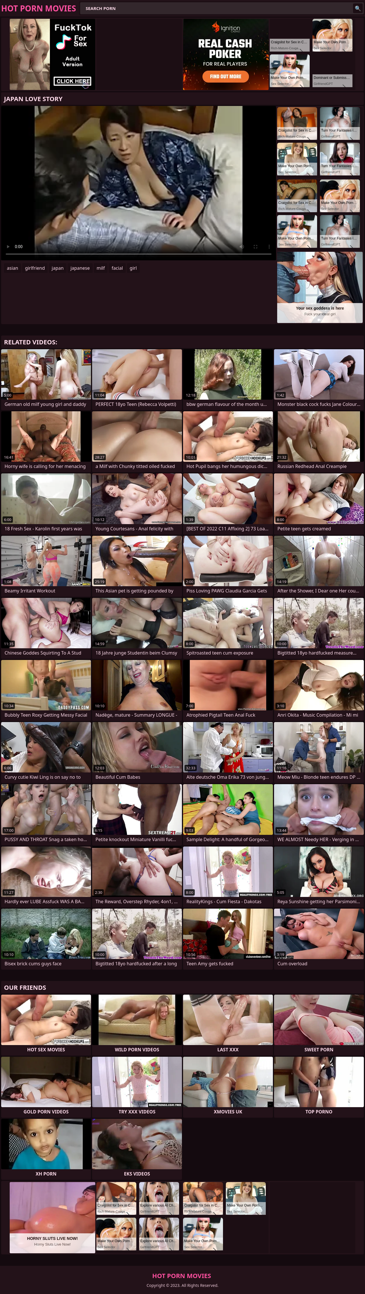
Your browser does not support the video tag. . (138, 183)
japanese (80, 268)
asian (12, 268)
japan (58, 268)
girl (133, 268)
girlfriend (35, 268)
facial (117, 268)
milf (101, 268)
